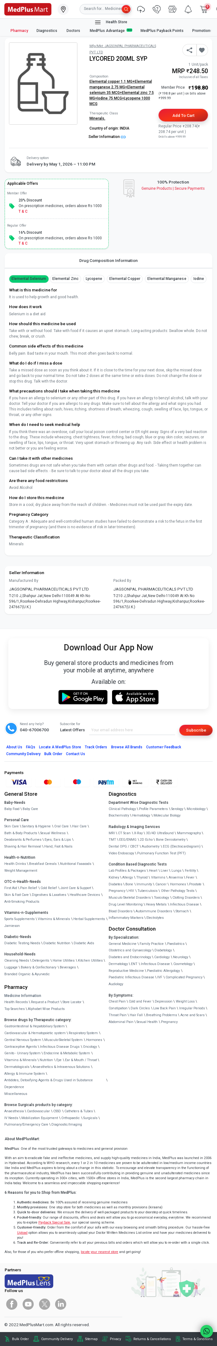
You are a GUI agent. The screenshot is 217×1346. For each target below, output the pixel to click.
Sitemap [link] (91, 1339)
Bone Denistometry (170, 840)
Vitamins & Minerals (20, 1060)
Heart (153, 871)
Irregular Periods (192, 1008)
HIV (131, 891)
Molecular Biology (167, 815)
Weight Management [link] (20, 871)
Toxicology (161, 898)
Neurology (180, 957)
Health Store (110, 22)
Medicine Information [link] (22, 996)
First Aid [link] (10, 888)
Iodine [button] (198, 279)
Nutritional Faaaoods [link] (75, 864)
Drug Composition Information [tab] (108, 260)
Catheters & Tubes (78, 1111)
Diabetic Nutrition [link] (56, 943)
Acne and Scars (192, 1015)
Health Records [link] (16, 1002)
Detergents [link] (40, 961)
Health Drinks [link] (15, 864)
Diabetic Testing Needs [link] (22, 943)
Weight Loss (185, 1001)
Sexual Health (147, 1022)
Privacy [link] (115, 1339)
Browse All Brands (127, 747)
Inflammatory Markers (126, 918)
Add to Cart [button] (183, 115)
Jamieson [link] (12, 926)
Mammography (189, 833)
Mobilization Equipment (39, 1118)
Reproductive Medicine (126, 971)
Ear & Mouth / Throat (81, 1060)
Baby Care (30, 809)
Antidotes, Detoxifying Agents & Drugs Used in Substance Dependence (48, 1083)
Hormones (94, 1040)
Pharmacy (19, 31)
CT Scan (124, 833)
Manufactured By (23, 580)
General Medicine (123, 944)
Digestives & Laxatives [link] (49, 895)
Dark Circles (140, 1008)
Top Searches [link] (14, 1009)
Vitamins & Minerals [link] (54, 919)
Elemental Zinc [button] (65, 279)
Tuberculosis (147, 891)
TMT (112, 840)
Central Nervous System (22, 1040)
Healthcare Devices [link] (85, 895)
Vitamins (158, 877)
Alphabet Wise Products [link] (46, 1009)
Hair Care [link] (79, 826)
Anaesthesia (14, 1111)
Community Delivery (23, 754)
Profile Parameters (153, 809)
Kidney (114, 877)
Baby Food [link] (12, 809)
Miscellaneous (15, 1094)
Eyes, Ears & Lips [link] (58, 840)
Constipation (118, 1008)
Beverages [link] (68, 967)
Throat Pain (118, 1015)
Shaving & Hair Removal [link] (22, 846)
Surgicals (90, 1118)
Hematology (141, 815)
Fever (190, 877)
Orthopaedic (70, 1118)
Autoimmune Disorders (154, 911)
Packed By (122, 580)
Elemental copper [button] (124, 279)
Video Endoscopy (121, 853)
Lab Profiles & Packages (127, 871)
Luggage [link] (11, 967)
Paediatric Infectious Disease (131, 977)
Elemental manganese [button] (166, 279)
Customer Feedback (163, 747)
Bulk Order (53, 754)
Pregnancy (117, 891)
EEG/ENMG (128, 840)
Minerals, (97, 118)
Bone (129, 884)
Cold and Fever (140, 1001)
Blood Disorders (120, 911)
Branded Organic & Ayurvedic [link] (27, 974)
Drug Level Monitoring (126, 904)
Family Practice (152, 944)
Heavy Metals (156, 904)
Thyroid (142, 877)
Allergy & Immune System (24, 1074)
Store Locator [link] (72, 1002)
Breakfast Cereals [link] (43, 864)
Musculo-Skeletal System (63, 1040)
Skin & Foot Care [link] (16, 895)
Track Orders (96, 747)
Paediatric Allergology (163, 971)
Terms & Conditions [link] (197, 1339)
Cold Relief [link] (49, 888)
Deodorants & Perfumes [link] (22, 840)
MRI (112, 833)
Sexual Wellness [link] (53, 833)
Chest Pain (117, 1001)
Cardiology (162, 957)
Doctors (74, 31)
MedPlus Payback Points (162, 31)
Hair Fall (136, 1015)
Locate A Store (60, 747)
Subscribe (196, 730)
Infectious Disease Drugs (60, 1047)
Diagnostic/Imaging (66, 1124)
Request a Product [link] (45, 1002)
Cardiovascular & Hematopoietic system (35, 1033)
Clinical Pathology (122, 809)
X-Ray (138, 833)
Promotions (202, 31)
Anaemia (176, 877)
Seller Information (107, 137)
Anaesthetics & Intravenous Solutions (61, 1067)
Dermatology (118, 964)
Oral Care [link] (61, 826)
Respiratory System (83, 1033)
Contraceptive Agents (20, 1047)
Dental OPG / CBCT (124, 846)
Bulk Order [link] (20, 1339)
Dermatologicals (16, 1067)
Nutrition (46, 1060)
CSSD (57, 1111)
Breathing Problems (161, 1015)
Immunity (144, 884)
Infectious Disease (184, 904)
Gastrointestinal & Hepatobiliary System (34, 1026)
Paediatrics (175, 944)
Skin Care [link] (11, 826)
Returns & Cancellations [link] (152, 1339)
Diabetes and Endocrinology (130, 957)
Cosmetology (183, 964)
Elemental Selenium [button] (28, 279)
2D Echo (146, 840)
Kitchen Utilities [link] (90, 961)
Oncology (90, 1047)
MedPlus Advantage (111, 30)
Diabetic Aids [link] (84, 943)
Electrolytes (155, 918)
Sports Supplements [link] (19, 919)
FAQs (30, 747)
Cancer (161, 884)
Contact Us (75, 754)
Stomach (182, 911)
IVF (159, 977)
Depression (163, 1001)
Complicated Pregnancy (184, 977)
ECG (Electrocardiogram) (182, 846)
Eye (59, 1060)
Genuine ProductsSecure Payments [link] (173, 188)
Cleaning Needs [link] (16, 961)
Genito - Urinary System (22, 1053)
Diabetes (115, 884)
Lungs (176, 871)
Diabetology (163, 950)
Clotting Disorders (186, 898)
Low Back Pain (164, 1008)
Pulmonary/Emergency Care (26, 1124)
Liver (164, 871)
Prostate (195, 884)
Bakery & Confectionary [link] (38, 967)
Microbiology (196, 809)
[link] (27, 8)
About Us (14, 747)
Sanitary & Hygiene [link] (36, 826)
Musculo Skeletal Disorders (130, 898)
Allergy (127, 877)
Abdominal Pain (121, 1022)
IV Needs (11, 1118)
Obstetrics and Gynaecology (130, 950)
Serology (177, 809)
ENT (134, 964)
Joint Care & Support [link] (75, 888)
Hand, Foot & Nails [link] (58, 846)
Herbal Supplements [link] (89, 919)
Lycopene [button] (94, 279)
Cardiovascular (38, 1111)
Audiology (116, 984)
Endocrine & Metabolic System (67, 1053)
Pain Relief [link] (28, 888)
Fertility (190, 871)
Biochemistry (119, 815)
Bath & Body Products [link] (20, 833)
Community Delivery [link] (57, 1339)
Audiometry (150, 846)
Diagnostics (47, 31)
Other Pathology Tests (177, 891)
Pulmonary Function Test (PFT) (161, 853)
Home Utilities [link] (64, 961)
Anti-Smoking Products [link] (21, 902)
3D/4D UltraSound (160, 833)
